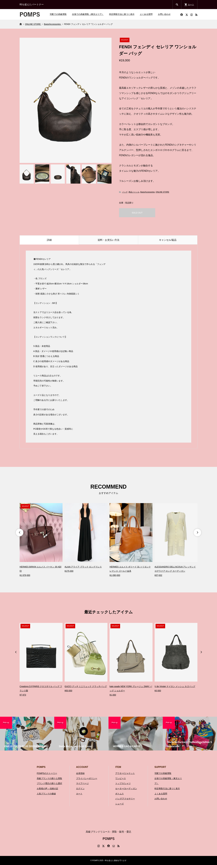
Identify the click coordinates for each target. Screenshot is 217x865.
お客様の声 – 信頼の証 (47, 788)
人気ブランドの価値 (46, 793)
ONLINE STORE (162, 192)
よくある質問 (146, 14)
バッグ (124, 192)
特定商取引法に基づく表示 (121, 14)
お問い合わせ (164, 14)
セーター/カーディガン (126, 788)
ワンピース (120, 778)
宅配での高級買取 (58, 14)
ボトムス (119, 793)
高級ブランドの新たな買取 (49, 778)
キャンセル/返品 (167, 240)
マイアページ (82, 783)
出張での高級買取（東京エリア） (88, 14)
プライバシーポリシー (86, 778)
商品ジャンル (134, 192)
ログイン (80, 788)
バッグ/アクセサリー (125, 798)
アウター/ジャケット (125, 773)
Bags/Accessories (147, 192)
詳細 (49, 240)
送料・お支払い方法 (108, 240)
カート (79, 793)
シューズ (119, 804)
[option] (41, 540)
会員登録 (80, 773)
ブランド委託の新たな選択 (49, 783)
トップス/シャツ (123, 783)
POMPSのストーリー (47, 773)
